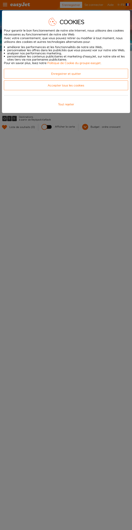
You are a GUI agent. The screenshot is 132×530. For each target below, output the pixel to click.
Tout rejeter (66, 104)
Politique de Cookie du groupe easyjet (74, 63)
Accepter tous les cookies (66, 85)
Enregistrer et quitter (66, 74)
